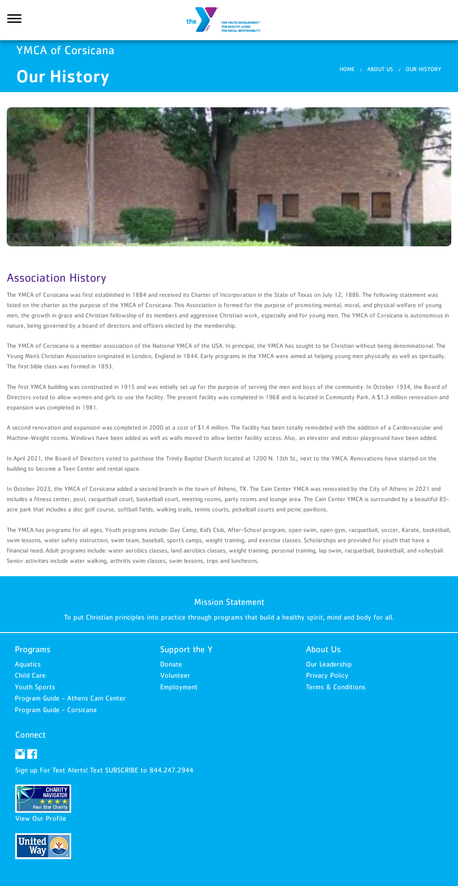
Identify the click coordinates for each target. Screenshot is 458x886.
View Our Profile (40, 818)
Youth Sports (35, 687)
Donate (171, 664)
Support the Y (186, 649)
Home (347, 69)
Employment (179, 687)
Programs (33, 649)
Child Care (30, 675)
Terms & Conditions (335, 687)
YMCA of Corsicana (229, 20)
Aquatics (28, 664)
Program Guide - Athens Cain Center (70, 698)
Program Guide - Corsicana (56, 709)
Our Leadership (329, 664)
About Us (380, 69)
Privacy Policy (327, 675)
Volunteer (175, 675)
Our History (423, 69)
